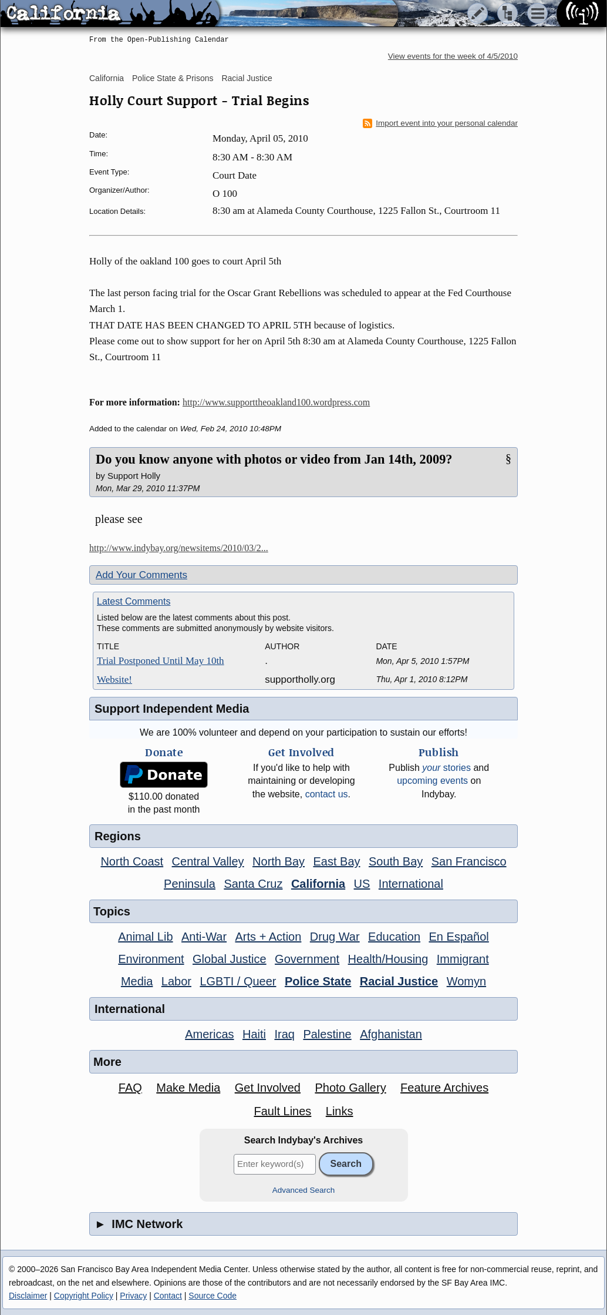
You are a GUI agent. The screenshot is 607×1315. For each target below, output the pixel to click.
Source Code (212, 1295)
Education (394, 936)
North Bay (278, 861)
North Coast (131, 861)
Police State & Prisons (173, 78)
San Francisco (469, 861)
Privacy (133, 1295)
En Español (459, 936)
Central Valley (208, 861)
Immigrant (463, 958)
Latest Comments (133, 601)
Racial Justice (246, 78)
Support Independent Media (172, 708)
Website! (114, 679)
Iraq (284, 1034)
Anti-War (204, 936)
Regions (118, 836)
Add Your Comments (141, 575)
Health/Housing (388, 958)
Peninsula (189, 883)
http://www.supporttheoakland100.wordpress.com (276, 402)
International (411, 883)
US (362, 883)
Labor (176, 981)
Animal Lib (145, 936)
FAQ (130, 1087)
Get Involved (268, 1087)
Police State (318, 981)
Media (137, 981)
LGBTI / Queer (238, 981)
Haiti (254, 1034)
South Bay (396, 861)
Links (339, 1111)
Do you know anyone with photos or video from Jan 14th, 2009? (274, 459)
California (106, 78)
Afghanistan (391, 1034)
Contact (168, 1295)
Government (307, 958)
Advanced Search (303, 1190)
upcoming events (432, 781)
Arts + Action (268, 936)
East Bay (336, 861)
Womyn (466, 981)
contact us (326, 794)
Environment (151, 958)
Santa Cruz (253, 883)
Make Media (188, 1087)
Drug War (335, 936)
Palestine (327, 1034)
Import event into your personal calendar (440, 123)
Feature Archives (444, 1087)
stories (446, 768)
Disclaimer (28, 1295)
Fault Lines (283, 1111)
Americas (209, 1034)
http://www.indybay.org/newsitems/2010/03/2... (178, 548)
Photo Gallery (350, 1087)
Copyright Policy (83, 1295)
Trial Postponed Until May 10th (160, 660)
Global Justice (230, 958)
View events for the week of (453, 56)
